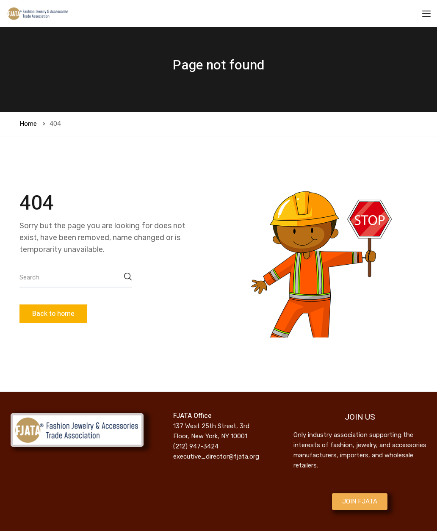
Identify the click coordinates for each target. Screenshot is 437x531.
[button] (359, 501)
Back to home (53, 314)
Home (28, 123)
